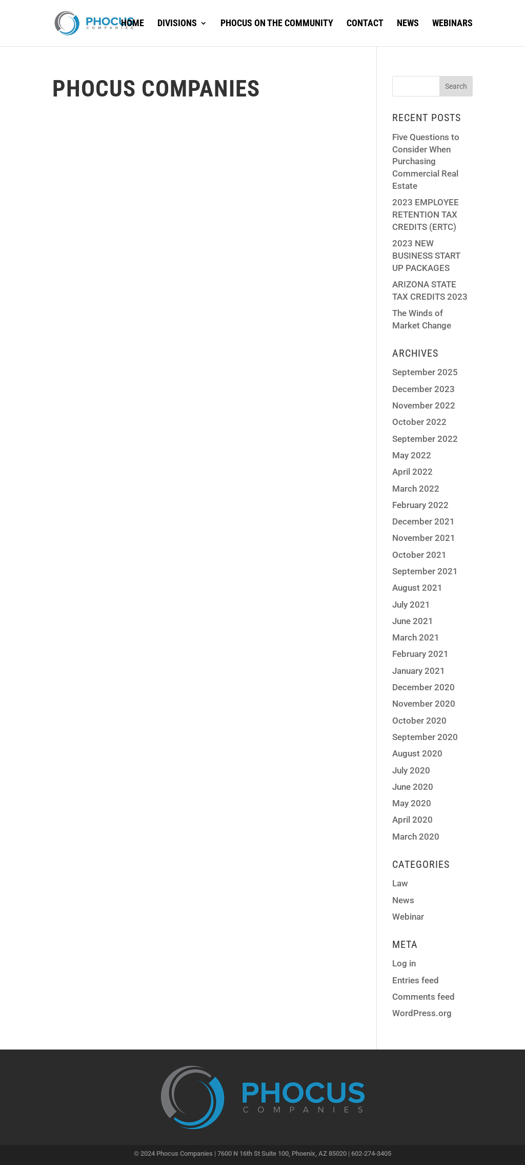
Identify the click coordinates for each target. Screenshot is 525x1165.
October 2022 (419, 422)
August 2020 (417, 753)
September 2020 (425, 737)
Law (400, 883)
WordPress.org (422, 1013)
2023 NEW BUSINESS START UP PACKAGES (426, 255)
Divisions (177, 24)
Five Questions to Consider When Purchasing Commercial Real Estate (425, 161)
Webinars (452, 24)
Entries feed (415, 980)
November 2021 (423, 538)
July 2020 (411, 770)
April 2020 (412, 819)
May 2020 (411, 803)
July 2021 (411, 604)
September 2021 (425, 571)
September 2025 (425, 372)
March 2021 (415, 637)
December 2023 (423, 389)
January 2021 (418, 671)
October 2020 (419, 720)
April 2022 (412, 472)
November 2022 (423, 405)
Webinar (408, 916)
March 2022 (415, 488)
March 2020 (415, 836)
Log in (404, 963)
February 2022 (420, 505)
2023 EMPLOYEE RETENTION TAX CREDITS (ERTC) (425, 214)
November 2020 (423, 703)
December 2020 (423, 687)
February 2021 (420, 654)
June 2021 (412, 621)
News (408, 24)
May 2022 (411, 455)
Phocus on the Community (276, 24)
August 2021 (417, 587)
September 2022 (425, 439)
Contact (365, 24)
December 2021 (423, 521)
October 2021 (419, 555)
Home (132, 24)
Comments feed (423, 997)
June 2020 (412, 787)
